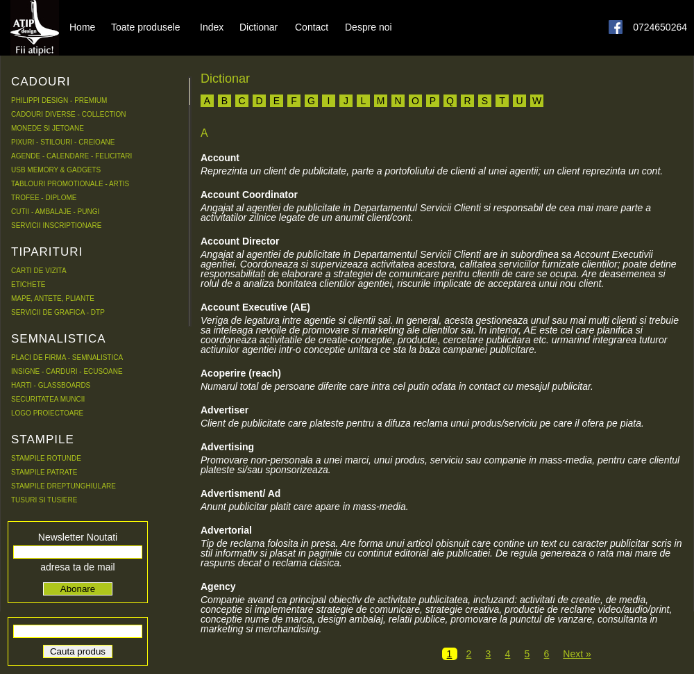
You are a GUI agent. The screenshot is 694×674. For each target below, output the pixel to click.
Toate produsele (145, 26)
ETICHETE (28, 284)
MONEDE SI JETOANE (47, 128)
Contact (311, 26)
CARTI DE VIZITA (39, 270)
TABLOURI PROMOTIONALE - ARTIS (70, 184)
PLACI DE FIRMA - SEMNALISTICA (67, 357)
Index (211, 26)
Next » (577, 653)
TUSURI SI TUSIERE (44, 500)
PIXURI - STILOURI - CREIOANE (63, 142)
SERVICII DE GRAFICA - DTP (58, 312)
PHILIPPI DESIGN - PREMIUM (59, 100)
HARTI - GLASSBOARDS (50, 385)
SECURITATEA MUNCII (48, 399)
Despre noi (368, 26)
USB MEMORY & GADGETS (56, 170)
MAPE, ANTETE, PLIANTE (52, 298)
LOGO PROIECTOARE (47, 413)
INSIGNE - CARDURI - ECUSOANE (67, 371)
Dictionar (258, 26)
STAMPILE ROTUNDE (46, 458)
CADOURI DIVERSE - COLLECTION (68, 114)
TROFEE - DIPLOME (43, 198)
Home (82, 26)
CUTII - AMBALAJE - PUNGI (55, 211)
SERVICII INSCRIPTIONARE (56, 225)
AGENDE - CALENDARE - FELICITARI (71, 156)
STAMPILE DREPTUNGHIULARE (63, 486)
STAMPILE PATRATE (44, 472)
